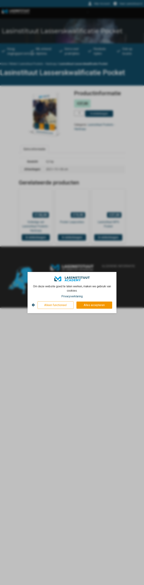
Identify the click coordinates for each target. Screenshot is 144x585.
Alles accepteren (94, 305)
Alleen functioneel (55, 305)
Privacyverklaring (72, 296)
